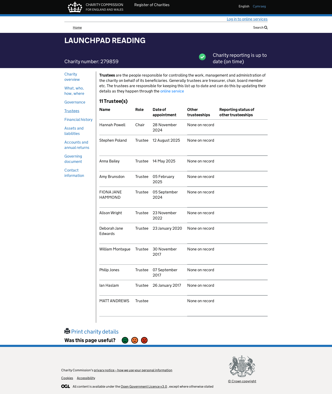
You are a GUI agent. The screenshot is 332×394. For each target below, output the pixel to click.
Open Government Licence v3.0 (144, 386)
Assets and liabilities (74, 131)
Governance (74, 102)
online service (172, 91)
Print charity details (91, 331)
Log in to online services (247, 19)
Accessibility (86, 378)
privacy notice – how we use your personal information (133, 370)
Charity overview (72, 77)
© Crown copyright (242, 381)
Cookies (67, 378)
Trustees (71, 110)
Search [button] (260, 27)
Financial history (78, 119)
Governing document (73, 159)
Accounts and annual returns (76, 145)
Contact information (74, 173)
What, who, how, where (74, 91)
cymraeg (259, 6)
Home (77, 27)
